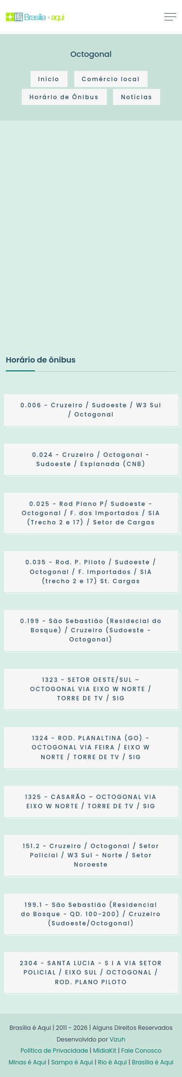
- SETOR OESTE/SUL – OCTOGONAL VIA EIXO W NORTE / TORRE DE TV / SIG (91, 689)
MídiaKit (104, 1050)
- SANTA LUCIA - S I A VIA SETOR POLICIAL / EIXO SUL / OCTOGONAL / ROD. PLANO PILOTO (91, 972)
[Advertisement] (91, 247)
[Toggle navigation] (170, 16)
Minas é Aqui (28, 1062)
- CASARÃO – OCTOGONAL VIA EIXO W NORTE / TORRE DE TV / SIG (91, 801)
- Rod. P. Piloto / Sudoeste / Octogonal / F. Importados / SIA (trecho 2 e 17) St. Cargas (90, 571)
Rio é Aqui (112, 1062)
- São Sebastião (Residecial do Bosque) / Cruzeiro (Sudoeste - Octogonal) (91, 630)
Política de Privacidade (54, 1050)
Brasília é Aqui (153, 1062)
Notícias (136, 97)
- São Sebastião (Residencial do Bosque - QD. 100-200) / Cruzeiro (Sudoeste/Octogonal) (91, 914)
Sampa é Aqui (72, 1062)
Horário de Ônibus (64, 97)
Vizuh (118, 1039)
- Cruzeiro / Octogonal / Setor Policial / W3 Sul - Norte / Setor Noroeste (91, 855)
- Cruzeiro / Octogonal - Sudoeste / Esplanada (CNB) (91, 459)
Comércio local (111, 79)
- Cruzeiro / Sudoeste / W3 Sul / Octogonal (91, 409)
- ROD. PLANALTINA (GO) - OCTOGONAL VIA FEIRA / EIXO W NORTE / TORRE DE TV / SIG (91, 747)
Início (49, 79)
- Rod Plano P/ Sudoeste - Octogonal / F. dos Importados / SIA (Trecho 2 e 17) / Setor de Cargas (91, 513)
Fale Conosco (141, 1050)
